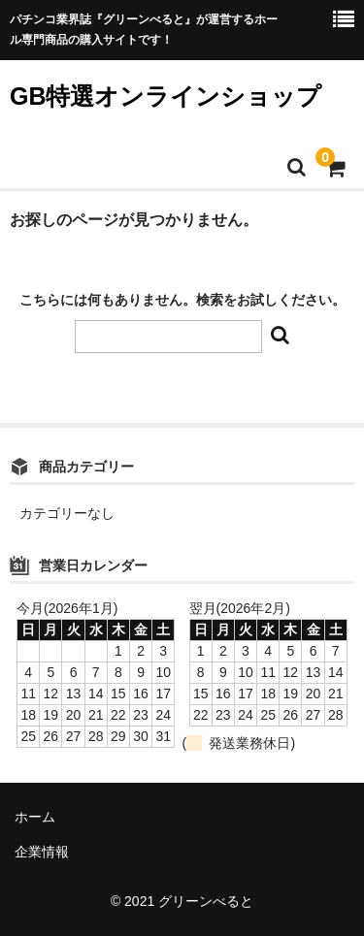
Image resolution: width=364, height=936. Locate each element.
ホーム (35, 816)
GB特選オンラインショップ (165, 96)
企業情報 (42, 851)
